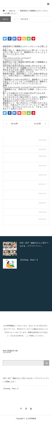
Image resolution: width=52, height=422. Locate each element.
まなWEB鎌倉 (31, 418)
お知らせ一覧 (39, 133)
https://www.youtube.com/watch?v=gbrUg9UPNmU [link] (25, 87)
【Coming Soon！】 (11, 389)
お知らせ (5, 19)
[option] (26, 249)
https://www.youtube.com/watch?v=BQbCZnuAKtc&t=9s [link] (17, 59)
